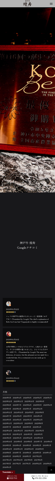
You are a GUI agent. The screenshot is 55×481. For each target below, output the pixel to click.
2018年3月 (7, 456)
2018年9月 (39, 449)
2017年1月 (27, 463)
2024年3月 (7, 419)
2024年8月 (39, 412)
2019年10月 (7, 441)
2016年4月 (7, 467)
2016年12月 (37, 463)
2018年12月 (7, 449)
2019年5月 (7, 445)
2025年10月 (29, 401)
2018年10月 (29, 449)
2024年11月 (7, 412)
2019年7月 (38, 441)
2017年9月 (28, 460)
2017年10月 (18, 460)
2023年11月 (7, 423)
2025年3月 (7, 408)
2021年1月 (7, 434)
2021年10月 (29, 430)
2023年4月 (37, 427)
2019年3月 (27, 445)
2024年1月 (27, 419)
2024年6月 (17, 416)
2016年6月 (47, 463)
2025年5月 (37, 405)
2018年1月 (27, 456)
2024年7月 (7, 416)
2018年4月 (47, 452)
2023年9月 (28, 423)
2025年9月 (40, 401)
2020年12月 (17, 434)
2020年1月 (17, 438)
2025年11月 (18, 401)
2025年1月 (27, 408)
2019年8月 (28, 441)
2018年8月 (7, 452)
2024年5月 (27, 416)
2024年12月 (37, 408)
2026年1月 (47, 397)
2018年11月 (18, 449)
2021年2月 (40, 430)
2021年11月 (18, 430)
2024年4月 (38, 416)
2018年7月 (17, 452)
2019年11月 (38, 438)
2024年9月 (29, 412)
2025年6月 (27, 405)
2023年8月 (39, 423)
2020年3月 (38, 434)
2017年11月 (7, 460)
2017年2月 (17, 463)
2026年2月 (37, 397)
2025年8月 (7, 405)
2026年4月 (17, 397)
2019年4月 (17, 445)
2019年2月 (37, 445)
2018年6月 (27, 452)
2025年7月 (17, 405)
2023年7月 (7, 427)
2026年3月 (27, 397)
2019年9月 (18, 441)
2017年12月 (37, 456)
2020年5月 (28, 434)
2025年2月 (17, 408)
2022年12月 (7, 430)
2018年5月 (37, 452)
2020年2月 (7, 438)
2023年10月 (18, 423)
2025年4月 (47, 405)
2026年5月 (7, 397)
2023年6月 (17, 427)
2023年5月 (27, 427)
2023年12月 (38, 419)
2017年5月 (7, 463)
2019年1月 (47, 445)
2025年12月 (7, 401)
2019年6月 (48, 441)
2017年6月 (38, 460)
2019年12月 (27, 438)
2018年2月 (17, 456)
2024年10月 (18, 412)
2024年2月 (17, 419)
